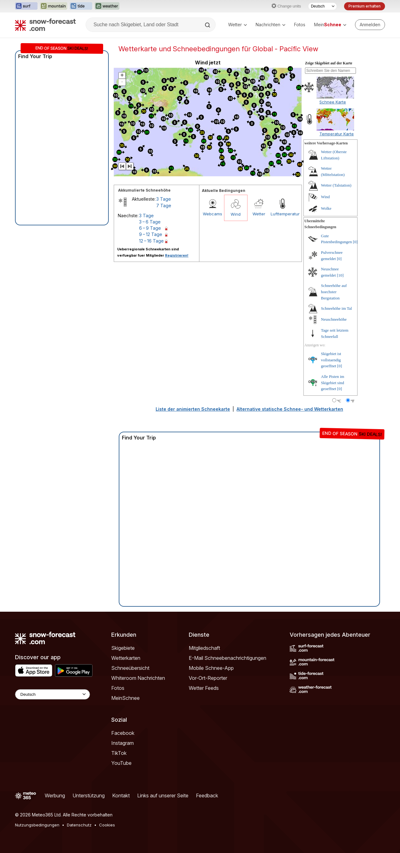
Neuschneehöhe (334, 319)
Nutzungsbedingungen (37, 824)
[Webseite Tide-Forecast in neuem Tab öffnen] (81, 6)
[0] (355, 241)
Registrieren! (176, 255)
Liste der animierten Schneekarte (193, 409)
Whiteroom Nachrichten (138, 678)
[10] (340, 275)
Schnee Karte (332, 101)
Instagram (122, 743)
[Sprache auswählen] (322, 6)
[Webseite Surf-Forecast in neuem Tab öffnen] (26, 6)
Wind (236, 214)
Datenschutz (79, 824)
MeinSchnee (125, 698)
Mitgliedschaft (204, 648)
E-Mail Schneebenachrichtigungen (227, 658)
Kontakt (121, 795)
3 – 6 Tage (150, 221)
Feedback (207, 795)
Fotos (299, 24)
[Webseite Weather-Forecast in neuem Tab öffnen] (107, 6)
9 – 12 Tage (150, 234)
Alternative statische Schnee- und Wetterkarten (290, 409)
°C (339, 401)
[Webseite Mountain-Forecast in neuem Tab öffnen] (53, 6)
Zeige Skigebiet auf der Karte (328, 63)
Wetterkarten (125, 658)
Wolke (326, 208)
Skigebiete (123, 648)
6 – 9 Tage (150, 228)
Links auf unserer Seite (162, 795)
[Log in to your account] (370, 24)
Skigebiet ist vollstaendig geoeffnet (331, 359)
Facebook (122, 733)
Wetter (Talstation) (336, 185)
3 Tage (163, 199)
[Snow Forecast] (45, 24)
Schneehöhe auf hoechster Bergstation (334, 291)
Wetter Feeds (204, 688)
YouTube (121, 763)
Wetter (237, 24)
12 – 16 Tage (151, 240)
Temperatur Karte (336, 133)
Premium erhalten (364, 6)
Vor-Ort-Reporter (208, 678)
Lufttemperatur (282, 213)
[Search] (208, 25)
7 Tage (163, 205)
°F (352, 401)
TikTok (119, 753)
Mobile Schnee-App (211, 668)
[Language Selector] (52, 694)
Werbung (55, 795)
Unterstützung (88, 795)
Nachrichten (270, 24)
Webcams (212, 213)
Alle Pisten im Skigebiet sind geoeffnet (332, 382)
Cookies (107, 824)
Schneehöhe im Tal (336, 308)
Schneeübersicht (130, 668)
